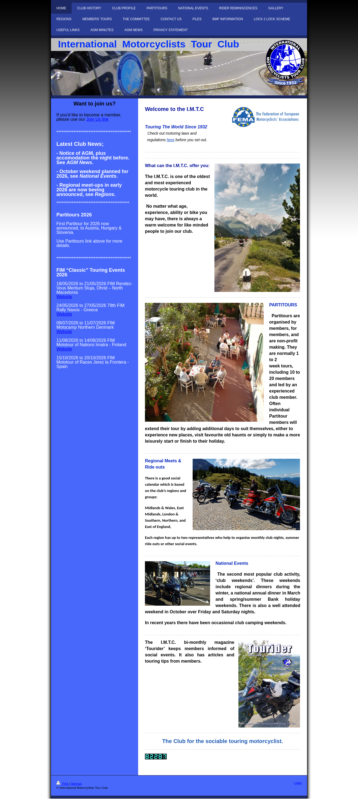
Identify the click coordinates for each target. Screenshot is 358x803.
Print (62, 783)
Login (298, 782)
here (170, 140)
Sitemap (76, 783)
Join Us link (97, 119)
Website (64, 296)
